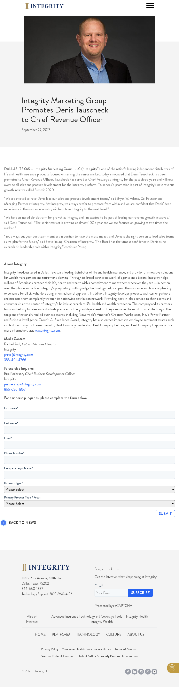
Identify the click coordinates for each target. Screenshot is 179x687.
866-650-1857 (15, 389)
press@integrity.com (18, 354)
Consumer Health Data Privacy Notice (86, 649)
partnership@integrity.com (22, 384)
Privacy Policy (49, 649)
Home (40, 634)
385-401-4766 (15, 359)
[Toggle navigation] (150, 5)
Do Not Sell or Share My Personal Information (108, 656)
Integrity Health (137, 616)
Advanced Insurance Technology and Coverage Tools (86, 616)
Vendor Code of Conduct (57, 656)
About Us (136, 634)
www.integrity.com (47, 330)
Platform (61, 634)
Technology (88, 634)
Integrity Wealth (101, 621)
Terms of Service (125, 649)
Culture (113, 634)
